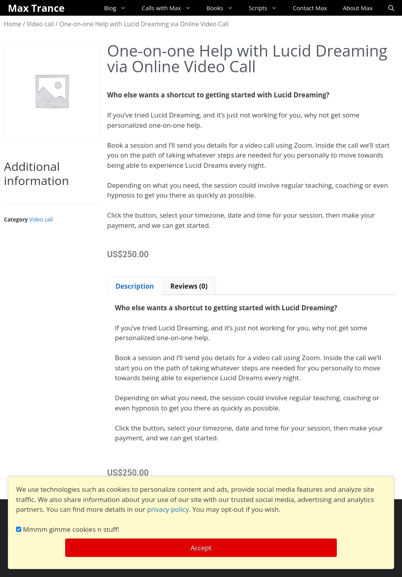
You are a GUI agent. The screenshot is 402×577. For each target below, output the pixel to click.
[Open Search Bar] (391, 8)
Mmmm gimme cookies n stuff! (67, 529)
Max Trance (36, 8)
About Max (358, 8)
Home (12, 24)
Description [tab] (134, 286)
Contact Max (310, 8)
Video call (40, 24)
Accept (200, 547)
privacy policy (168, 509)
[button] (189, 249)
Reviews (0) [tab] (189, 286)
